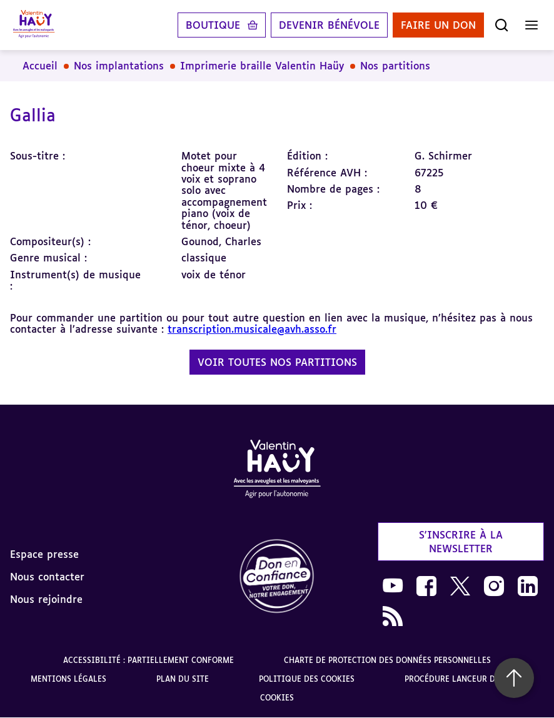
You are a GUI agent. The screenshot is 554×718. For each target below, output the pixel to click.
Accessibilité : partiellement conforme (148, 660)
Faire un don (438, 25)
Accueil (40, 65)
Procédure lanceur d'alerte (464, 679)
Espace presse (44, 554)
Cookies (277, 697)
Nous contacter (47, 576)
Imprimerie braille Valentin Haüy (262, 65)
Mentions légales (68, 679)
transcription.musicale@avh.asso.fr (252, 329)
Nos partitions (395, 65)
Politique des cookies (307, 679)
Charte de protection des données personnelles (387, 660)
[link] (277, 577)
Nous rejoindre (46, 599)
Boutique (213, 25)
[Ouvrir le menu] (531, 25)
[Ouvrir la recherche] (501, 25)
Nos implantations (119, 65)
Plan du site (182, 679)
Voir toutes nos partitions (277, 362)
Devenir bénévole (329, 25)
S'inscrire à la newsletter (461, 541)
